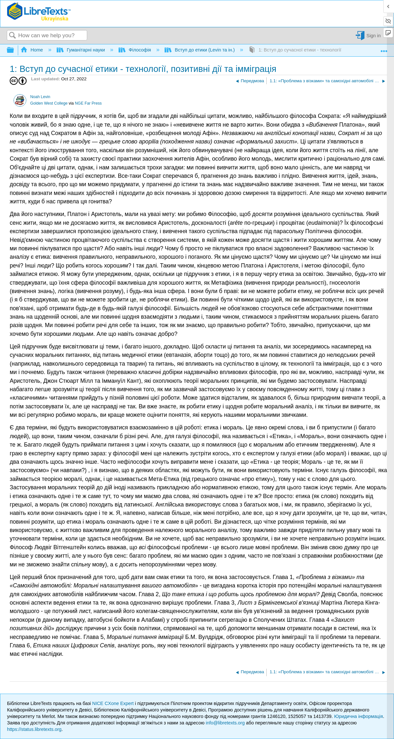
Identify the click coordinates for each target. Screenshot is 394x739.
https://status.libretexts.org (34, 729)
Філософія (135, 49)
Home (32, 49)
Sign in (373, 35)
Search (12, 36)
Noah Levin (40, 97)
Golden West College (48, 103)
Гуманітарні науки (81, 49)
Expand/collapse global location (384, 48)
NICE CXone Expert (113, 703)
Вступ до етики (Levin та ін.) (200, 49)
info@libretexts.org (225, 722)
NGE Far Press (88, 103)
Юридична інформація (358, 716)
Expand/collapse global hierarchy (14, 50)
